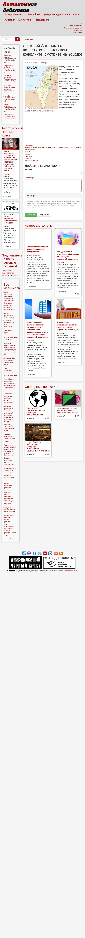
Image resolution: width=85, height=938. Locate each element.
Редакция (43, 63)
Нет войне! (34, 14)
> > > (11, 539)
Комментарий (30, 178)
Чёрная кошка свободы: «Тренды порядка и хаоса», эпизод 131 (10, 69)
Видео (54, 147)
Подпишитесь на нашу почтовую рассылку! (12, 261)
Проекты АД (29, 39)
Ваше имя (28, 169)
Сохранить (31, 215)
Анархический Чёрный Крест (12, 131)
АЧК (76, 14)
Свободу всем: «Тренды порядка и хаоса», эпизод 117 (10, 117)
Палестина (28, 156)
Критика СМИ (68, 147)
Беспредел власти (44, 147)
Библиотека (25, 20)
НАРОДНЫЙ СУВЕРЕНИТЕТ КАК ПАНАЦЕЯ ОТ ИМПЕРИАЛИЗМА (36, 411)
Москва (27, 154)
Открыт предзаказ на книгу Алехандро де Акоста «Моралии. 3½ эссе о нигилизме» (9, 320)
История (60, 147)
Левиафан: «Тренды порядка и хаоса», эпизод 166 (10, 98)
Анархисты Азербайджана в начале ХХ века (9, 509)
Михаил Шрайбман (31, 160)
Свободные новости (40, 386)
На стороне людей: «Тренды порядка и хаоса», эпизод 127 (9, 89)
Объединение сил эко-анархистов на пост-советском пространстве (68, 410)
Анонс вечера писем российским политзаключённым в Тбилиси (12, 218)
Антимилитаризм (31, 147)
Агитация (10, 20)
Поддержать (43, 20)
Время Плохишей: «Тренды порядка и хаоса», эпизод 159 (10, 108)
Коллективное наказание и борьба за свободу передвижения (37, 249)
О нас (42, 573)
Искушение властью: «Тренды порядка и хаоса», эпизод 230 (10, 58)
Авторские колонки (39, 225)
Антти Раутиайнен (33, 255)
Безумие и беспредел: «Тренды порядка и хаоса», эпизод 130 (10, 79)
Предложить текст (15, 14)
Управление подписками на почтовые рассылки (10, 272)
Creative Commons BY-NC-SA (68, 571)
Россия (27, 152)
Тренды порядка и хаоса (56, 14)
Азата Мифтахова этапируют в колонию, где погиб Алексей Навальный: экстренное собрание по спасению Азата (10, 161)
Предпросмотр (44, 215)
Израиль (28, 158)
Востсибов (60, 262)
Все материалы (12, 286)
